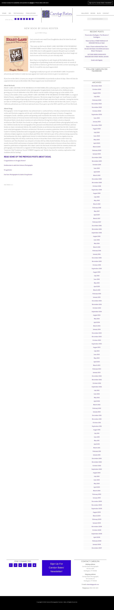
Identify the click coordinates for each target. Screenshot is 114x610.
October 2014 (97, 308)
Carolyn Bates (57, 14)
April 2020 (96, 143)
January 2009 (97, 523)
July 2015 (96, 276)
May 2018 (97, 200)
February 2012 (96, 408)
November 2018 (97, 182)
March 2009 (96, 516)
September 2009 (97, 508)
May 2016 (97, 243)
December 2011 (96, 415)
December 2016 (97, 225)
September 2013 (97, 344)
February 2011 (97, 451)
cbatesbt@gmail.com (92, 584)
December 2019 (97, 157)
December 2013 (97, 333)
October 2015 (97, 265)
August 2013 (96, 347)
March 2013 (96, 365)
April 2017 (97, 215)
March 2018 (96, 204)
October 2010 (97, 465)
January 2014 (97, 329)
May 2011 (96, 440)
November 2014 (97, 304)
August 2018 (96, 193)
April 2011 (97, 444)
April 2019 (97, 172)
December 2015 (97, 258)
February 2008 (96, 541)
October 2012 (97, 383)
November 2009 (97, 505)
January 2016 (97, 254)
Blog (12, 184)
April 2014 (97, 322)
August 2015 (96, 272)
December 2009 (97, 501)
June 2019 (97, 168)
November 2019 (97, 161)
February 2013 (96, 369)
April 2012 (97, 401)
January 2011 (96, 455)
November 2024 (97, 86)
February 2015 (96, 293)
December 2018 (97, 179)
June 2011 (97, 437)
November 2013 (97, 336)
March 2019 (96, 175)
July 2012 (96, 390)
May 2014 (97, 318)
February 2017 (96, 222)
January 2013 (97, 372)
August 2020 (97, 129)
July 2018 (96, 197)
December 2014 (97, 301)
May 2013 (97, 358)
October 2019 (97, 164)
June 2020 (97, 136)
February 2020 (96, 150)
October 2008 (96, 530)
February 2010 (96, 494)
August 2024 (97, 93)
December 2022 (97, 107)
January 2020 (97, 154)
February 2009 (96, 519)
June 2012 (97, 394)
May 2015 (97, 283)
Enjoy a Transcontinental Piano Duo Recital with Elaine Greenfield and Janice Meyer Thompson (97, 49)
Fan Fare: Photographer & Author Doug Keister (19, 174)
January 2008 (97, 544)
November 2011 (96, 419)
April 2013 (97, 362)
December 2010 (97, 458)
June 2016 (97, 240)
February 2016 (96, 250)
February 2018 (96, 207)
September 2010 (97, 469)
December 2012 (97, 376)
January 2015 (97, 297)
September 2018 (97, 190)
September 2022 (97, 114)
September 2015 (97, 268)
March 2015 (96, 290)
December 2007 (97, 548)
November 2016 (97, 229)
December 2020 (97, 125)
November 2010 (97, 462)
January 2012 (97, 412)
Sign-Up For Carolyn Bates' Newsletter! (100, 2)
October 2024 (96, 89)
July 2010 (96, 476)
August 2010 (96, 473)
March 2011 (96, 447)
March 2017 (96, 218)
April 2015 (97, 286)
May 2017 (97, 211)
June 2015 (97, 279)
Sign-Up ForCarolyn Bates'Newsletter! (56, 567)
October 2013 (97, 340)
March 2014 (96, 326)
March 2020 (96, 146)
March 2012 (96, 404)
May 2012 (97, 397)
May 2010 (97, 483)
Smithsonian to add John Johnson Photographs (19, 165)
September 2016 (97, 232)
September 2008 (97, 533)
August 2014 (96, 315)
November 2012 (97, 379)
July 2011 (96, 433)
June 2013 (97, 354)
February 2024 (96, 100)
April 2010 (97, 487)
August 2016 (96, 236)
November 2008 (97, 526)
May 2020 (97, 139)
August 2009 (97, 512)
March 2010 (96, 490)
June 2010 (97, 480)
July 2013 (96, 351)
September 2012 (97, 387)
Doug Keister (8, 170)
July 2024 (97, 96)
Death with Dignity (96, 60)
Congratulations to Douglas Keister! (15, 160)
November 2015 (97, 261)
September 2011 (97, 426)
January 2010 (97, 498)
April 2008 (96, 537)
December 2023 (97, 104)
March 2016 (96, 247)
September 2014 (97, 311)
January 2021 (97, 121)
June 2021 (97, 118)
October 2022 (96, 111)
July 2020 (97, 132)
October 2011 (97, 422)
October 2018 (97, 186)
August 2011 (96, 430)
